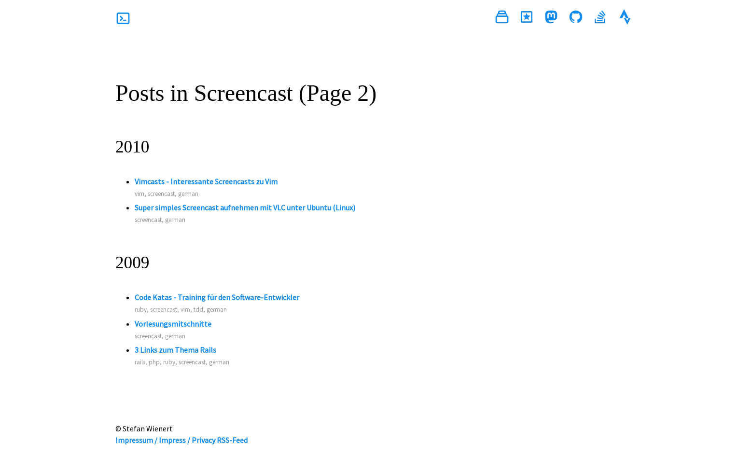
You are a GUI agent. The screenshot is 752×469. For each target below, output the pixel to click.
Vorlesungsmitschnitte (173, 324)
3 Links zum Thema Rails (175, 350)
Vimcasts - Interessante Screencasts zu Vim (206, 181)
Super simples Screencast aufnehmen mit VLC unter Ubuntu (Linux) (245, 207)
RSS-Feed (232, 440)
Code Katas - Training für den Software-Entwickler (217, 297)
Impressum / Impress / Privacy (165, 440)
